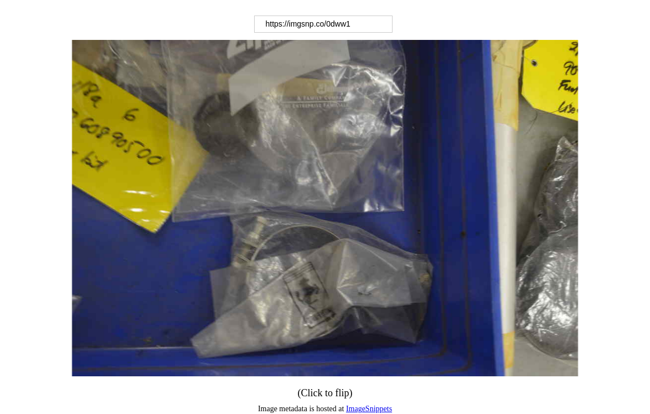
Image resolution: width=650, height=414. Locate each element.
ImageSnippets (369, 409)
